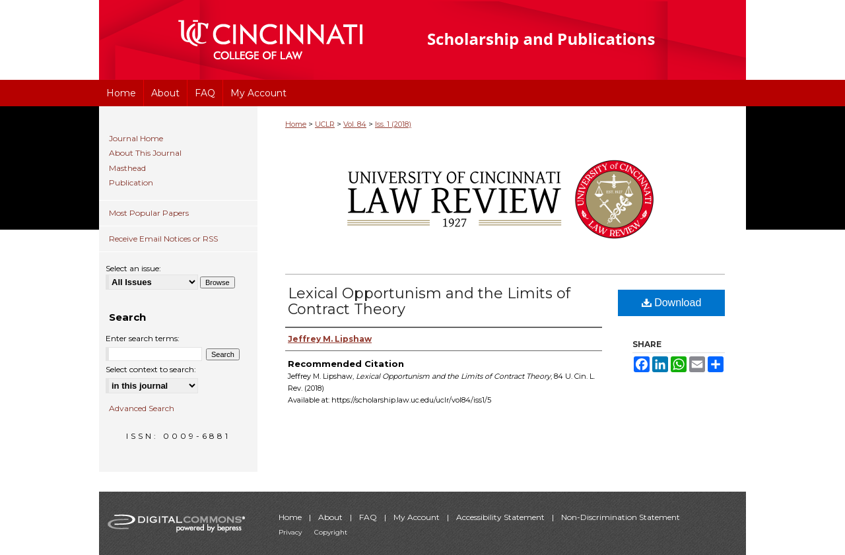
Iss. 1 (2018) (393, 124)
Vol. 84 (354, 124)
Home (295, 124)
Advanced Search (141, 408)
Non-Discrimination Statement (620, 517)
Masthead (127, 168)
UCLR (325, 124)
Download (672, 302)
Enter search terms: (143, 338)
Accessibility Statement (501, 517)
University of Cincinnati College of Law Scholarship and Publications (565, 40)
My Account (417, 517)
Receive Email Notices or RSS (163, 239)
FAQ (369, 517)
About (331, 517)
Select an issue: (133, 268)
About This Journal (145, 153)
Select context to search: (151, 369)
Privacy (291, 532)
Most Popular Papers (149, 213)
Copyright (330, 532)
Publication (131, 182)
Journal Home (136, 138)
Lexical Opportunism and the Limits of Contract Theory (429, 301)
